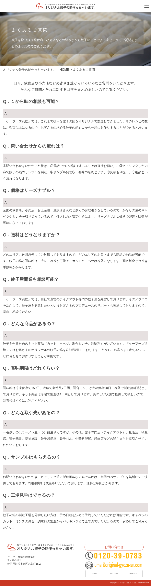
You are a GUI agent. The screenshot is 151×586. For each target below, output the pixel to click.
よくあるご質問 (114, 573)
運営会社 (94, 573)
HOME (64, 69)
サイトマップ (133, 573)
